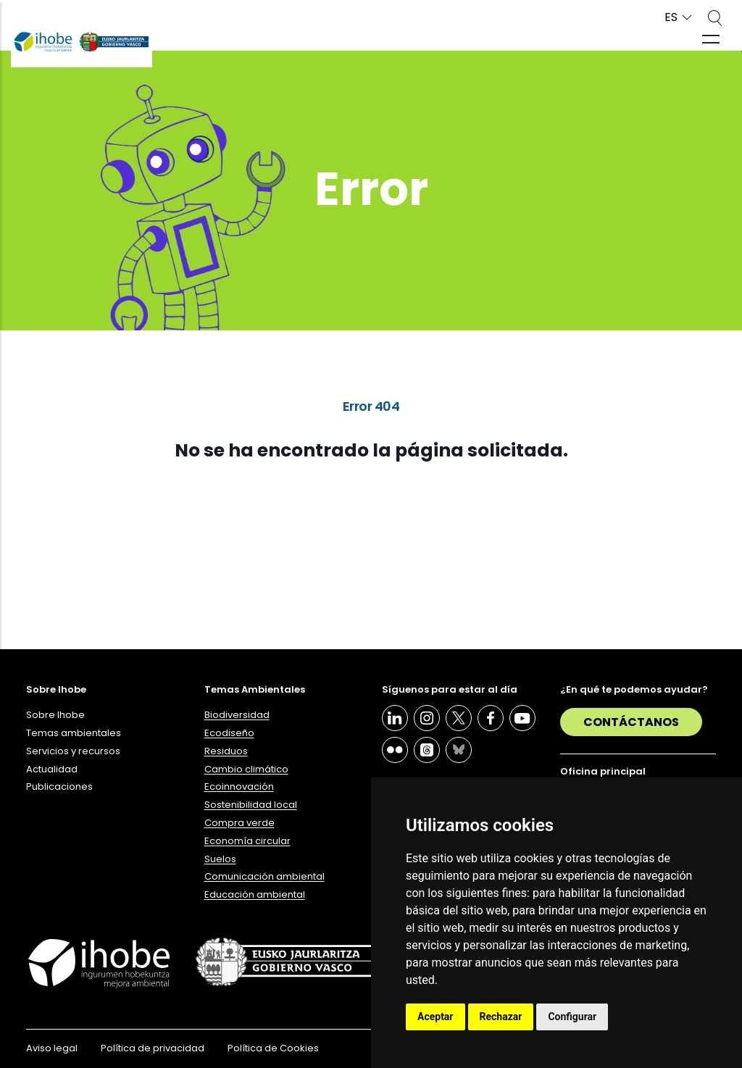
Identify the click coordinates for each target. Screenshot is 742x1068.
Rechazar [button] (501, 1016)
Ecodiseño (229, 733)
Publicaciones (59, 786)
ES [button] (671, 17)
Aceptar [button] (435, 1016)
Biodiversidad (237, 715)
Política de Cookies (273, 1048)
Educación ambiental (254, 894)
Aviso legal (52, 1048)
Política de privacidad (152, 1048)
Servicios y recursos (73, 751)
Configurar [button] (572, 1016)
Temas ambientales (73, 733)
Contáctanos (631, 722)
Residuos (226, 751)
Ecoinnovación (239, 786)
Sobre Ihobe (55, 715)
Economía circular (247, 841)
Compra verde (239, 823)
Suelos (220, 859)
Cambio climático (246, 769)
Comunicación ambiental (264, 876)
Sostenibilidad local (250, 805)
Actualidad (52, 769)
